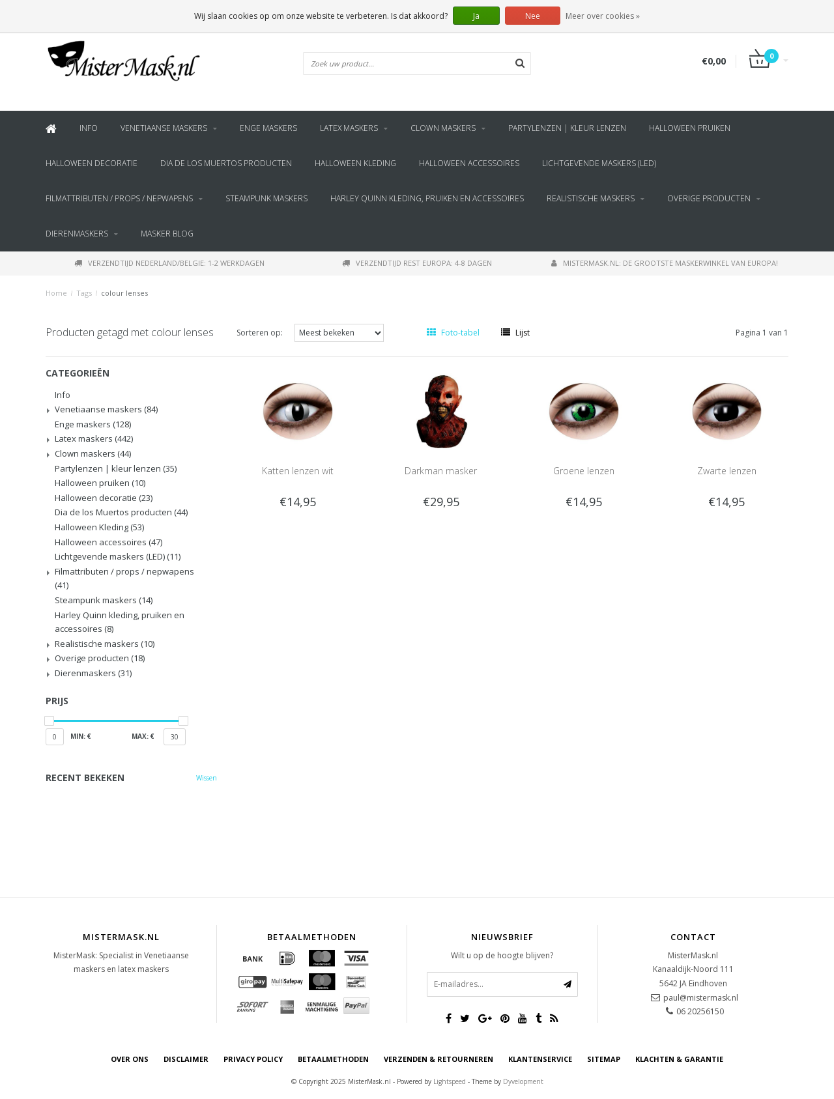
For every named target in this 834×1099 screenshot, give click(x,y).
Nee (532, 15)
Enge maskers (268, 128)
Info (88, 128)
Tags (84, 293)
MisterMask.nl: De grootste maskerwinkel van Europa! (664, 263)
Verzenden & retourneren (438, 1059)
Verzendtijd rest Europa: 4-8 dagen (417, 263)
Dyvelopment (523, 1081)
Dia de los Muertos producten (226, 163)
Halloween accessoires (469, 163)
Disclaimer (186, 1059)
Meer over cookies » (603, 15)
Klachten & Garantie (679, 1059)
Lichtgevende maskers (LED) (599, 163)
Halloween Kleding (355, 163)
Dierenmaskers (77, 233)
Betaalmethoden (333, 1059)
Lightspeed (449, 1081)
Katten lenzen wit (298, 470)
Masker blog (167, 233)
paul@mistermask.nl (700, 997)
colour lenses (124, 293)
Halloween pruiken (689, 128)
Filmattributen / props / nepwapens (119, 198)
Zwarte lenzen (726, 470)
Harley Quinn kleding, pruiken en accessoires (427, 198)
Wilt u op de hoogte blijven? (502, 955)
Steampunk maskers (266, 198)
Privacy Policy (253, 1059)
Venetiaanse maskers (164, 128)
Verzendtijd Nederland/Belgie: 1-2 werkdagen (169, 263)
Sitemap (603, 1059)
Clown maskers (443, 128)
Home (56, 293)
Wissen (206, 777)
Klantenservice (540, 1059)
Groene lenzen (583, 470)
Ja (476, 15)
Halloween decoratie (91, 163)
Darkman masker (441, 470)
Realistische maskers (591, 198)
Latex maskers (349, 128)
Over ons (130, 1059)
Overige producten (709, 198)
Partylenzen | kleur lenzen (567, 128)
